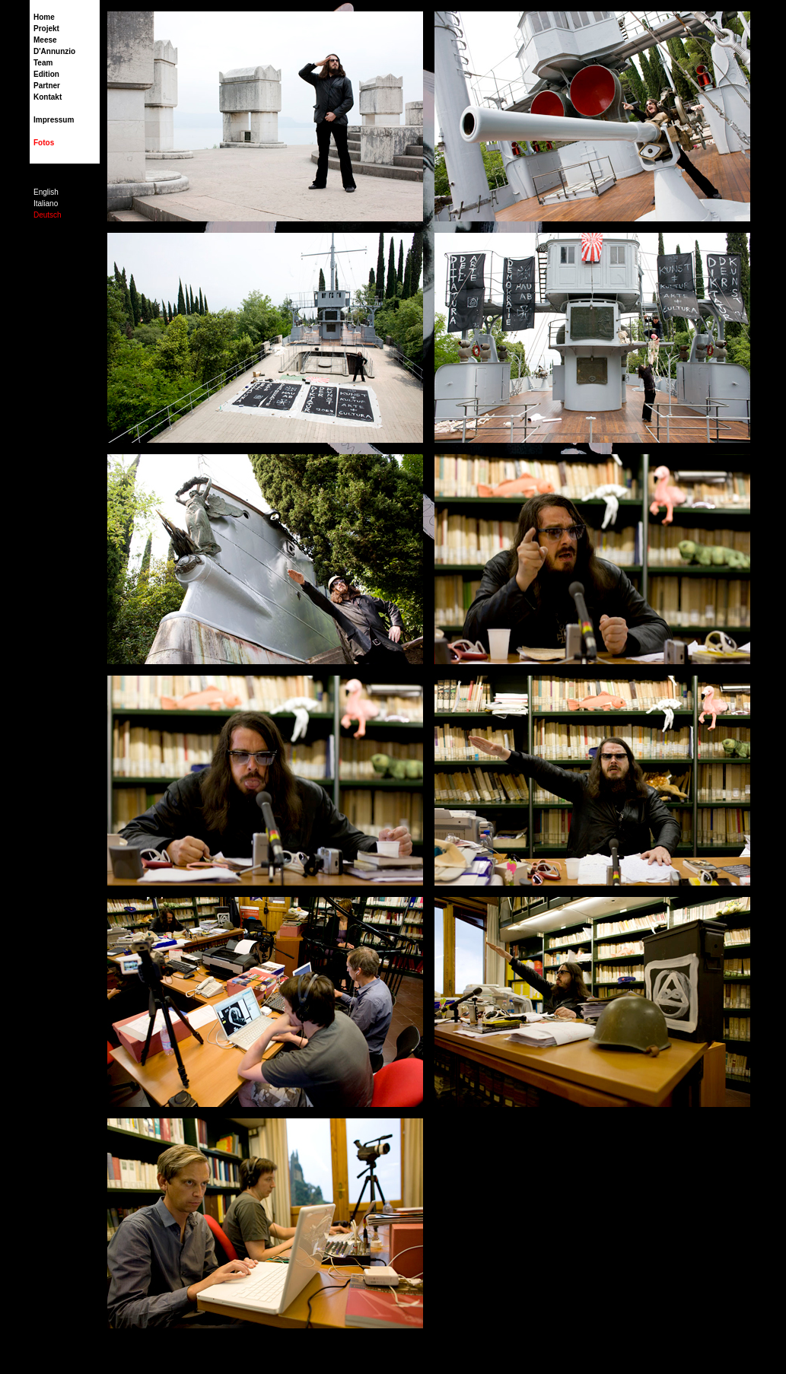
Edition (46, 74)
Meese (45, 40)
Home (44, 17)
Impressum (53, 120)
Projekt (46, 28)
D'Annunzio (54, 51)
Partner (46, 85)
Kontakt (47, 97)
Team (43, 63)
